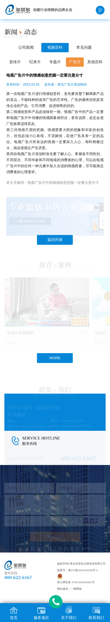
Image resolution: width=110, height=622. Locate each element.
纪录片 (35, 62)
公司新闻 (26, 47)
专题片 (55, 62)
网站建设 (62, 588)
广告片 (75, 62)
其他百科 (95, 62)
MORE (55, 358)
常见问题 (84, 47)
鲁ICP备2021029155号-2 (83, 570)
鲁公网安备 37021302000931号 (76, 582)
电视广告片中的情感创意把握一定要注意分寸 (63, 183)
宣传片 (15, 62)
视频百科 (55, 47)
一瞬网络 (76, 588)
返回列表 (55, 240)
